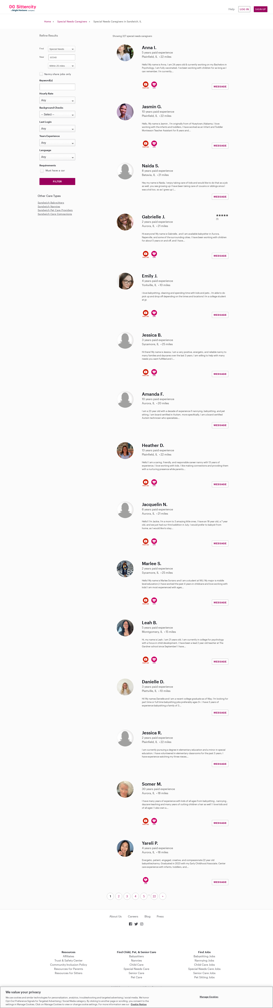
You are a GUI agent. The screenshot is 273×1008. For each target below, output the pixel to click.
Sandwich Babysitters (51, 202)
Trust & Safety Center (68, 960)
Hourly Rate (46, 93)
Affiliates (68, 956)
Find (41, 48)
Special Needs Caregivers (72, 21)
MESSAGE (220, 86)
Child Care (136, 964)
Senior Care (136, 973)
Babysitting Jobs (204, 956)
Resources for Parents (68, 968)
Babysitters (136, 956)
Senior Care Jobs (204, 973)
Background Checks (51, 107)
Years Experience (49, 135)
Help (231, 9)
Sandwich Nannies (49, 206)
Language (45, 150)
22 (154, 896)
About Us (115, 916)
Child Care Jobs (204, 964)
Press (160, 916)
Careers (133, 916)
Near (41, 57)
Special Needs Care (136, 968)
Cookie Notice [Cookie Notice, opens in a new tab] (139, 1004)
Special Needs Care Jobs (204, 968)
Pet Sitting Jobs (204, 977)
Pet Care (136, 977)
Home (47, 21)
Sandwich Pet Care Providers (55, 210)
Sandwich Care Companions (55, 213)
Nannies (136, 960)
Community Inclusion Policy (68, 964)
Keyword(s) (46, 80)
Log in (244, 9)
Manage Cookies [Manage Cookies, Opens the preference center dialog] (209, 996)
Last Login (45, 121)
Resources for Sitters (68, 973)
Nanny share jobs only (57, 74)
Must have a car (55, 170)
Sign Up (260, 9)
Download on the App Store (136, 938)
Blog (147, 916)
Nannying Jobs (204, 960)
